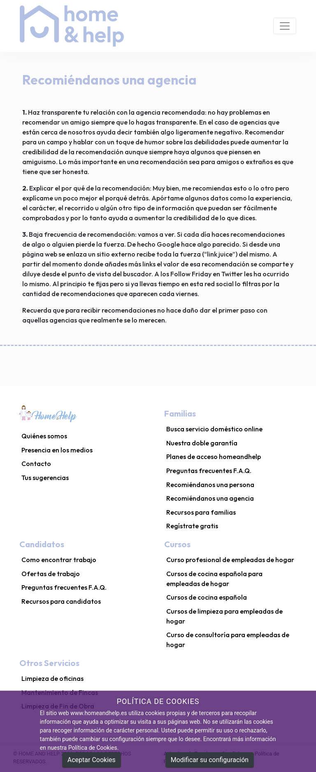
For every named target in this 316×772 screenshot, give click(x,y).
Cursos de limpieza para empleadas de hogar (224, 616)
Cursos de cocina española (206, 597)
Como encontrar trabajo (58, 559)
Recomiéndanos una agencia (210, 498)
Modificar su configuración (210, 760)
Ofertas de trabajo (50, 574)
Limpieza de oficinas (52, 678)
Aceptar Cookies (91, 760)
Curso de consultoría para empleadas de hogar (227, 640)
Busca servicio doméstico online (214, 429)
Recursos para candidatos (61, 601)
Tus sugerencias (45, 477)
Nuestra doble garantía (201, 443)
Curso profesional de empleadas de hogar (230, 559)
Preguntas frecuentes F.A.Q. (208, 470)
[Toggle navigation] (284, 26)
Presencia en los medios (57, 450)
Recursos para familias (201, 512)
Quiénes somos (44, 436)
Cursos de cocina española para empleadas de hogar (214, 579)
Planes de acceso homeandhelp (213, 456)
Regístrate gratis (192, 526)
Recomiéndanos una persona (210, 484)
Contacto (36, 463)
